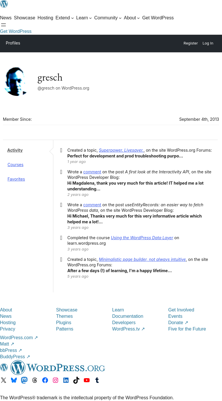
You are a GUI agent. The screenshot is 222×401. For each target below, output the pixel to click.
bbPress (11, 350)
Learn (118, 309)
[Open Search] (3, 24)
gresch (50, 77)
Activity (15, 150)
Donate (178, 322)
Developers (124, 322)
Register (191, 43)
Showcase (66, 309)
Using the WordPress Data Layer (142, 237)
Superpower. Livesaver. (121, 150)
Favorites (16, 179)
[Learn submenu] (84, 17)
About (6, 309)
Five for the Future (187, 328)
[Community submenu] (108, 17)
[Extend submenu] (65, 17)
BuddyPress (15, 356)
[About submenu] (132, 17)
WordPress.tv (128, 328)
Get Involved (181, 309)
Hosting (8, 322)
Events (175, 316)
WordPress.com (19, 337)
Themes (64, 316)
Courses (15, 164)
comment (92, 171)
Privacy (7, 328)
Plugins (63, 322)
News (6, 316)
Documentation (127, 316)
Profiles (13, 42)
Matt (7, 343)
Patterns (64, 328)
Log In (208, 43)
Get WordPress (16, 31)
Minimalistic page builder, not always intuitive (142, 259)
